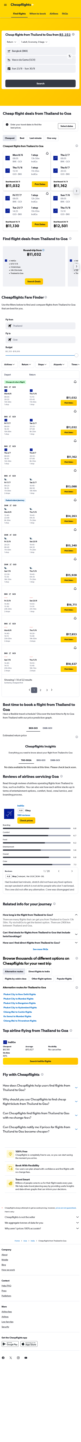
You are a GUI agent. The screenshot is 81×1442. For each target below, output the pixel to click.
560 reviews (23, 890)
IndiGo (20, 881)
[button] (5, 4)
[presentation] (73, 34)
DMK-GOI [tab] (47, 728)
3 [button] (47, 690)
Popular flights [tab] (64, 1054)
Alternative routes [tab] (14, 1047)
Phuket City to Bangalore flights (19, 1078)
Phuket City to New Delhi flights (19, 1069)
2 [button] (40, 690)
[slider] (76, 355)
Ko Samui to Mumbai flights (17, 1091)
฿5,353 (65, 34)
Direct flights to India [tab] (39, 1047)
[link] (34, 281)
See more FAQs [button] (40, 1024)
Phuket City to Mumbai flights (18, 1074)
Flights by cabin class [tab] (15, 1054)
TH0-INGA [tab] (26, 835)
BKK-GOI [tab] (33, 728)
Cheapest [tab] (9, 138)
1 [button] (34, 690)
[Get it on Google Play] (10, 1423)
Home (17, 1320)
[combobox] (11, 42)
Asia (25, 1320)
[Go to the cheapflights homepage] (22, 4)
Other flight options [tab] (42, 1054)
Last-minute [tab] (36, 138)
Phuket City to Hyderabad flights (20, 1083)
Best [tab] (22, 138)
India (33, 1320)
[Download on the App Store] (29, 1423)
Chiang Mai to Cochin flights (17, 1087)
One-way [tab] (51, 138)
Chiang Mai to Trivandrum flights (19, 1096)
